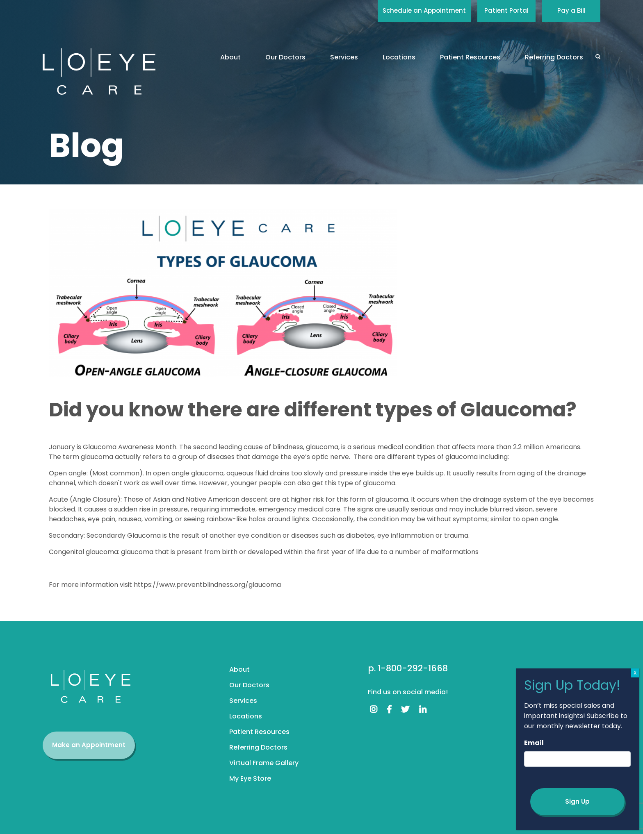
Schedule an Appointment (424, 10)
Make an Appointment (88, 745)
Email (534, 743)
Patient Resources (470, 57)
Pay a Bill (571, 10)
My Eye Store (250, 778)
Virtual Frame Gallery (264, 763)
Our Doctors (285, 57)
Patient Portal (506, 10)
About (230, 57)
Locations (399, 57)
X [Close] (635, 672)
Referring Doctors (554, 57)
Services (344, 57)
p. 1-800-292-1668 (408, 668)
